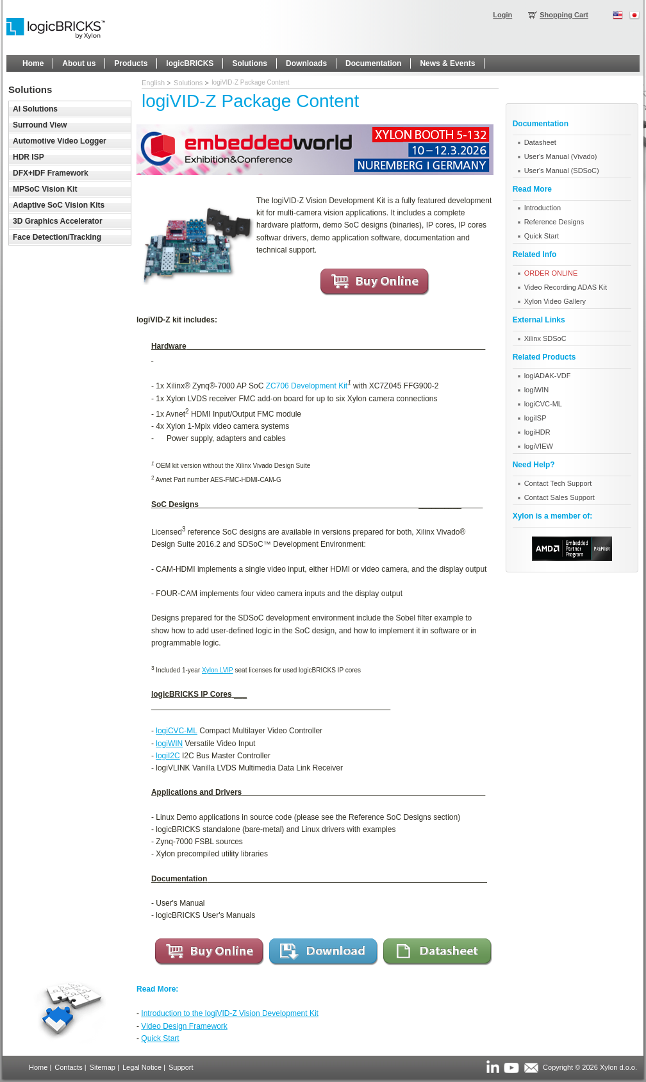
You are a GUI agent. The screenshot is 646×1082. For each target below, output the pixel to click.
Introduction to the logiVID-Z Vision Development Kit (230, 1013)
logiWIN (169, 743)
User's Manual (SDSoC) (561, 170)
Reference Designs (554, 222)
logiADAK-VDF (547, 375)
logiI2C (167, 755)
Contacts (68, 1067)
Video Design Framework (184, 1026)
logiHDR (537, 432)
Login (502, 15)
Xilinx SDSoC (545, 338)
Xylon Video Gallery (555, 301)
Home (38, 1067)
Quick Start (160, 1038)
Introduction (542, 208)
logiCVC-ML (176, 730)
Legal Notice (142, 1067)
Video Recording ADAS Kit (565, 287)
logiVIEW (538, 446)
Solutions (188, 83)
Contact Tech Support (558, 483)
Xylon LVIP (217, 670)
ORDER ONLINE (551, 273)
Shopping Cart (564, 15)
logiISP (535, 418)
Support (181, 1067)
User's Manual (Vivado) (560, 156)
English (153, 83)
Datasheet (540, 142)
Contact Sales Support (559, 497)
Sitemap (102, 1067)
